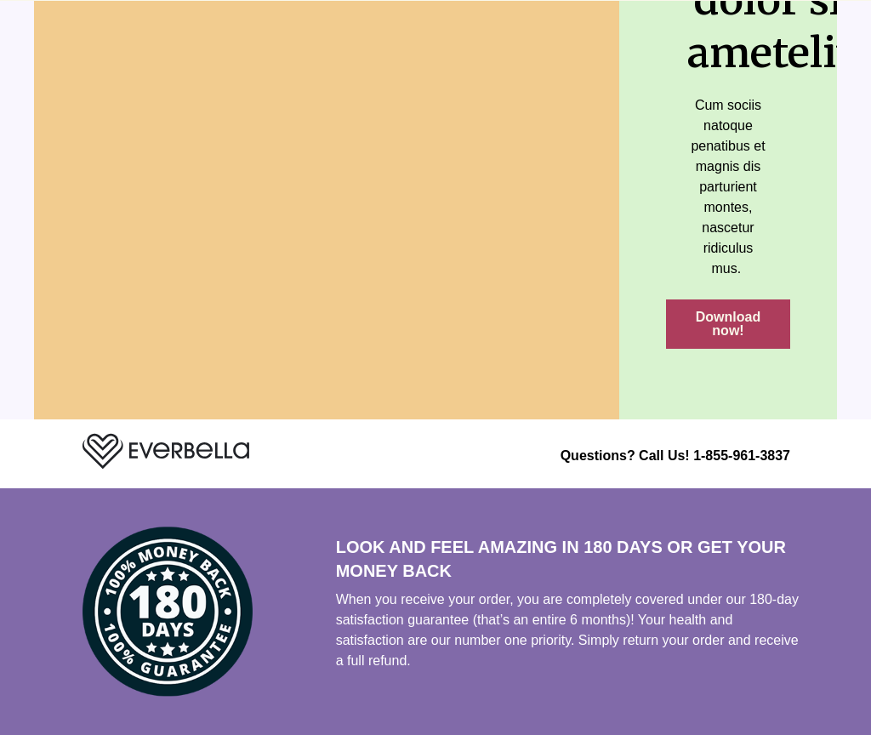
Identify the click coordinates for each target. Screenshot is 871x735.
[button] (728, 324)
